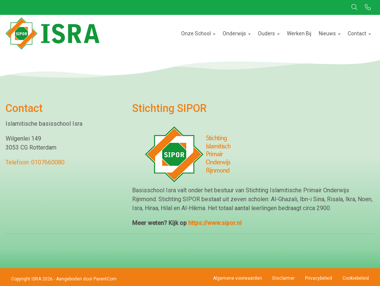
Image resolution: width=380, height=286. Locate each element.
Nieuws (327, 33)
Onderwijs (234, 33)
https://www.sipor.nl (215, 222)
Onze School (196, 33)
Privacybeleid (318, 278)
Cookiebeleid (356, 278)
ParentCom (105, 279)
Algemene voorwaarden (237, 278)
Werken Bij (299, 33)
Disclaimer (283, 278)
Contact (357, 33)
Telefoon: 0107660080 (35, 162)
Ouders (266, 33)
